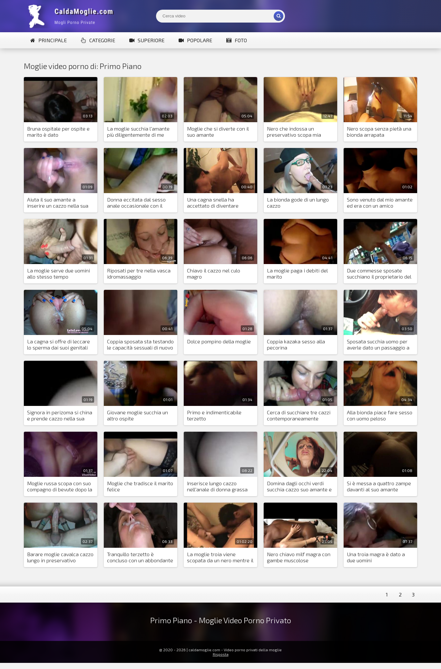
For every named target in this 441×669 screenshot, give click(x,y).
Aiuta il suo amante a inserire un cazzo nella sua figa (57, 202)
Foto (236, 40)
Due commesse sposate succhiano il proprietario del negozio (379, 273)
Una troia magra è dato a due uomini (376, 557)
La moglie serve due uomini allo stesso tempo (58, 273)
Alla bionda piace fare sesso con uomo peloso (379, 415)
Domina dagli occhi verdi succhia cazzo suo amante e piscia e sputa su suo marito (299, 486)
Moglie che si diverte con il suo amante (218, 131)
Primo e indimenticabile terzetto (214, 415)
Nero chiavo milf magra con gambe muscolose (298, 557)
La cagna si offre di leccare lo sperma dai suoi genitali (58, 344)
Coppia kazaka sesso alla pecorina (296, 344)
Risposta (221, 654)
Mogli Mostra (72, 16)
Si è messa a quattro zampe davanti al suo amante (379, 486)
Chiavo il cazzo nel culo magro (213, 273)
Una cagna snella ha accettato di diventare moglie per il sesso (213, 202)
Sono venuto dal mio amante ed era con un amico (380, 202)
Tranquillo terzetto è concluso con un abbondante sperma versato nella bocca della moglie (140, 557)
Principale (48, 40)
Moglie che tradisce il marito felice (140, 486)
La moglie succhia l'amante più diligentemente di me (138, 131)
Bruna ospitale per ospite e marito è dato (58, 131)
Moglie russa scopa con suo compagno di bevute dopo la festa (59, 486)
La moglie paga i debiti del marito (297, 273)
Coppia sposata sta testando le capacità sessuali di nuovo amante (140, 344)
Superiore (146, 40)
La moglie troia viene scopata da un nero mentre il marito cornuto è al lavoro (220, 557)
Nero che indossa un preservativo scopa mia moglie (294, 131)
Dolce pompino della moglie (219, 341)
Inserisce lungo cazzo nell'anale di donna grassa (217, 486)
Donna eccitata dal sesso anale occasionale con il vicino (136, 202)
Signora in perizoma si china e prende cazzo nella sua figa (59, 415)
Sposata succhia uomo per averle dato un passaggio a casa (378, 344)
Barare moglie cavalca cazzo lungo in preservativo (60, 557)
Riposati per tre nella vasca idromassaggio (139, 273)
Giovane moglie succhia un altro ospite (137, 415)
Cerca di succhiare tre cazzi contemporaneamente (298, 415)
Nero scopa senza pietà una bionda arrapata (379, 131)
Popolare (195, 40)
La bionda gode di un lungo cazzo (298, 202)
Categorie (98, 40)
